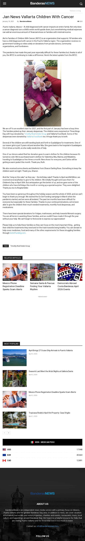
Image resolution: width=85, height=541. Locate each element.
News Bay (6, 280)
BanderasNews (26, 21)
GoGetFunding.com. (18, 233)
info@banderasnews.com (48, 526)
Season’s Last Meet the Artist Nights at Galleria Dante (51, 371)
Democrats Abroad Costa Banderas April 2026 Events (68, 286)
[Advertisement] (42, 316)
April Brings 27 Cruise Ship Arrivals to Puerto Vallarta (51, 350)
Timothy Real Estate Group (35, 134)
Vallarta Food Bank (34, 137)
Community (62, 280)
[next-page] (8, 433)
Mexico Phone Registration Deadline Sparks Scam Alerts (13, 286)
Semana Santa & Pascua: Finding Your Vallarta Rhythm (42, 286)
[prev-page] (4, 433)
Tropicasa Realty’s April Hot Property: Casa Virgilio (49, 413)
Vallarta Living (75, 10)
